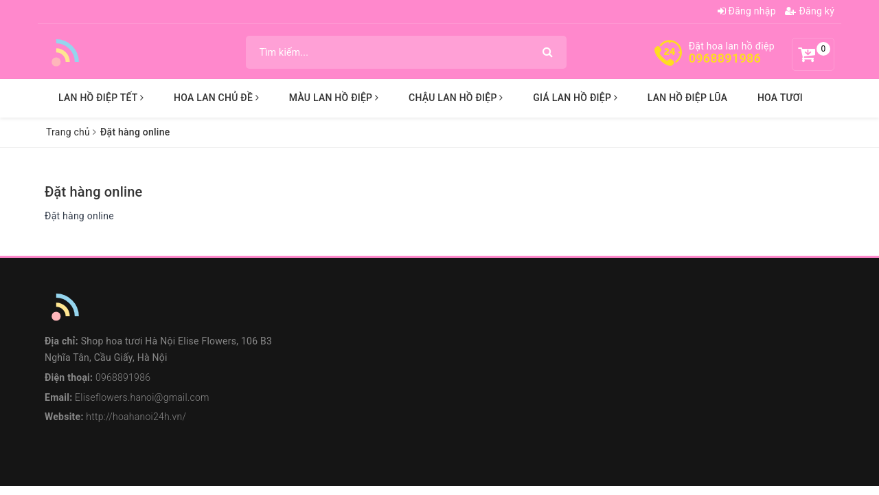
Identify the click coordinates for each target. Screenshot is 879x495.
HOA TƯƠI (780, 97)
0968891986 (725, 58)
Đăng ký (809, 11)
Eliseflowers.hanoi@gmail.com (142, 397)
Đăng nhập (747, 11)
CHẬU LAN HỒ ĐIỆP (456, 97)
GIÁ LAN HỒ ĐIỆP (575, 97)
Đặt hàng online (94, 192)
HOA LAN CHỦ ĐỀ (216, 97)
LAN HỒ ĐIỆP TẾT (101, 97)
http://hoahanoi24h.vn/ (136, 416)
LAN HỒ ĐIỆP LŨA (687, 97)
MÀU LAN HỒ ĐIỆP (334, 97)
